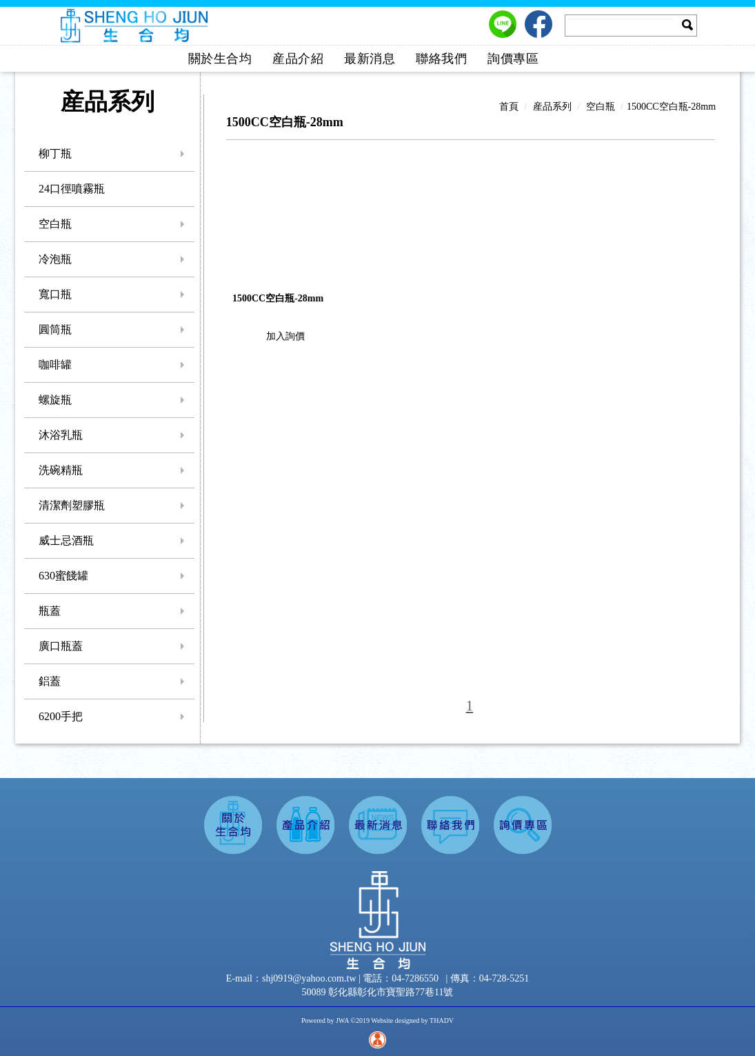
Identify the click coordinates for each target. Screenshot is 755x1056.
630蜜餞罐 (63, 575)
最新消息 (369, 59)
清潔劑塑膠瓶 (72, 505)
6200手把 (61, 716)
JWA (342, 1020)
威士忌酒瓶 (66, 540)
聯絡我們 (441, 59)
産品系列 (552, 106)
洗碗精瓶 (61, 470)
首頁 (509, 106)
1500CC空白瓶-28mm (671, 106)
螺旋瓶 (55, 400)
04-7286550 (415, 978)
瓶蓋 (50, 611)
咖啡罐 (55, 364)
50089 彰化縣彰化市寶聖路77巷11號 (378, 992)
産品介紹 (297, 59)
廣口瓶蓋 (61, 646)
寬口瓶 (55, 294)
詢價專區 (512, 59)
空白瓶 (55, 224)
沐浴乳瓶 (61, 435)
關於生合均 (220, 59)
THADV (442, 1020)
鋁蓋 (50, 681)
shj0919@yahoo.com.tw (310, 978)
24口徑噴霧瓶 (72, 189)
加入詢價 (285, 336)
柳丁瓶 (55, 153)
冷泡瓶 (55, 259)
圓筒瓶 (55, 329)
